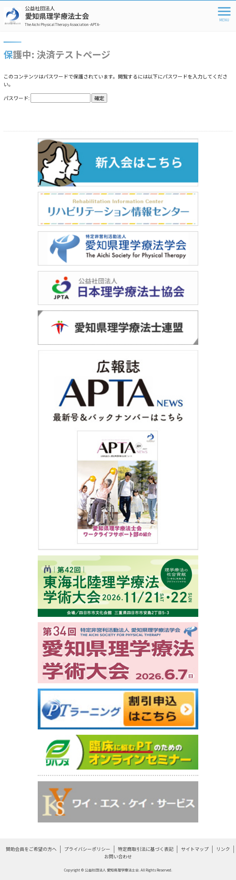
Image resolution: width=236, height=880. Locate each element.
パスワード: (47, 98)
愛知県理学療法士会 (62, 15)
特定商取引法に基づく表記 (145, 849)
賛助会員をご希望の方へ (31, 849)
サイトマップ (195, 849)
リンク (223, 849)
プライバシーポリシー (87, 849)
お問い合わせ (118, 856)
